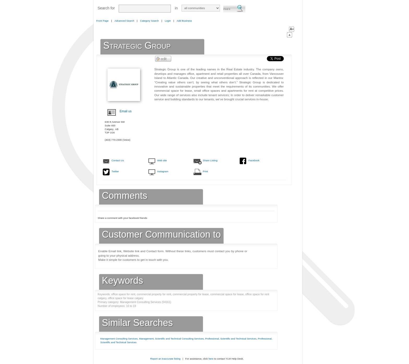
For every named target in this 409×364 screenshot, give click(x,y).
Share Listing (210, 160)
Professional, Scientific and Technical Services (230, 338)
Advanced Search (124, 20)
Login (168, 20)
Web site (162, 160)
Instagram (163, 171)
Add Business (184, 20)
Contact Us (118, 160)
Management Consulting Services (119, 338)
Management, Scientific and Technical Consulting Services (171, 338)
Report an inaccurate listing (165, 358)
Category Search (149, 20)
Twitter (115, 171)
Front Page (102, 20)
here (210, 358)
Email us (126, 111)
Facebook (254, 160)
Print (205, 171)
